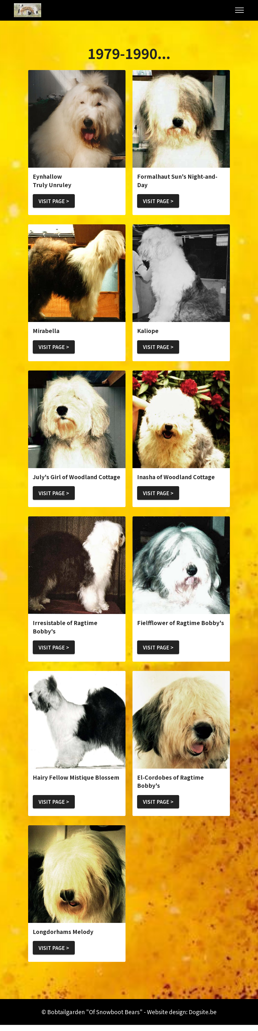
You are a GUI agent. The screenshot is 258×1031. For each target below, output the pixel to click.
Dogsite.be (203, 1018)
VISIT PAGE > (56, 201)
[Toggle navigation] (239, 10)
